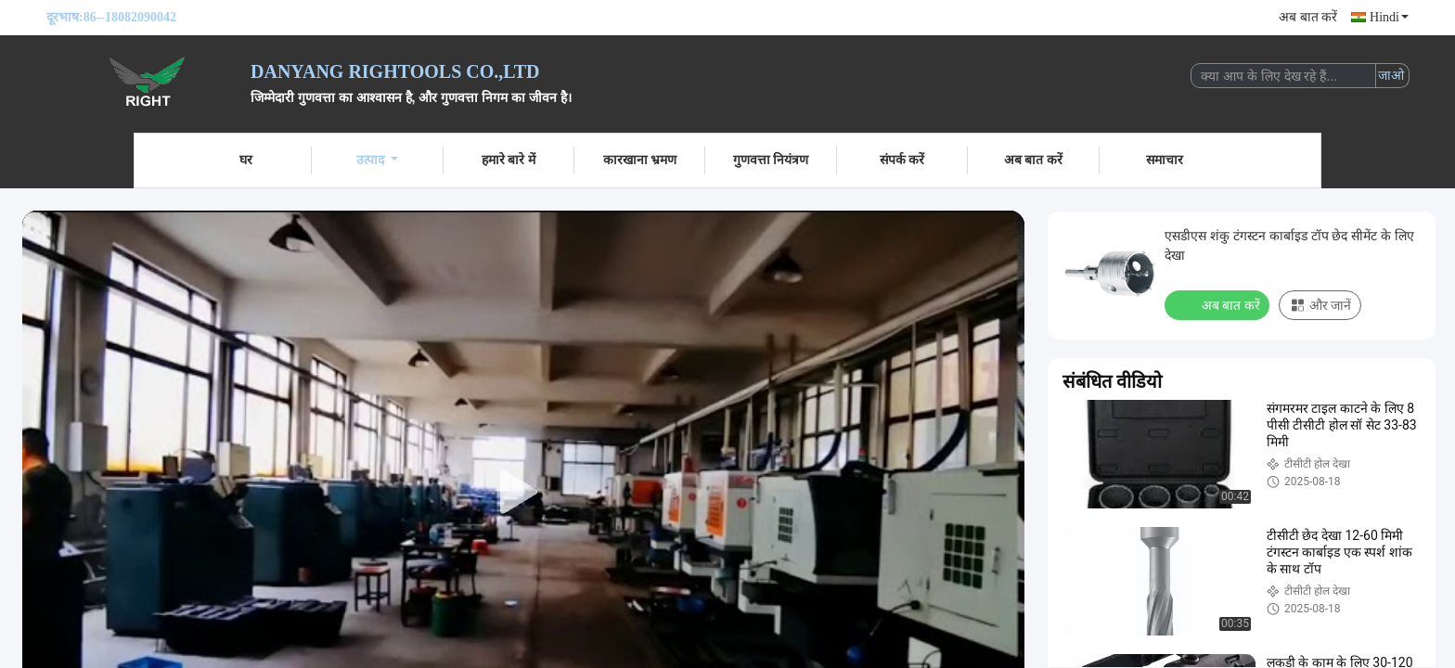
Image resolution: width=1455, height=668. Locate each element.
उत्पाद (377, 160)
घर (245, 160)
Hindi (1389, 17)
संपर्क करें (902, 160)
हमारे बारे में (508, 160)
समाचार (1164, 160)
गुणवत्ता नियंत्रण (771, 160)
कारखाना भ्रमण (640, 160)
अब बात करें (1308, 17)
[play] (523, 492)
